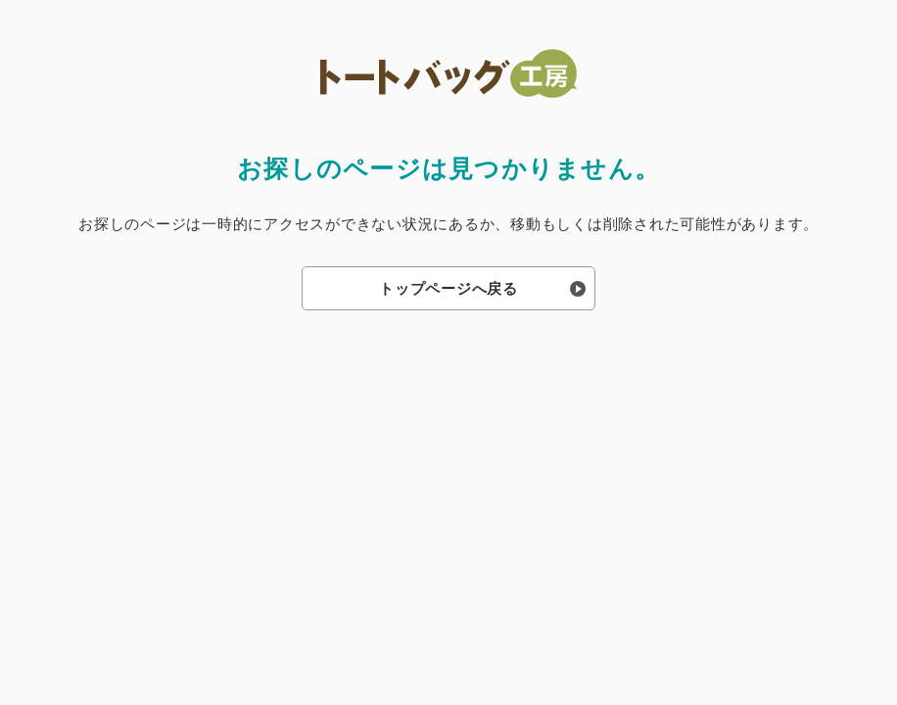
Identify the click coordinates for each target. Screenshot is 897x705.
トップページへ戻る (448, 288)
